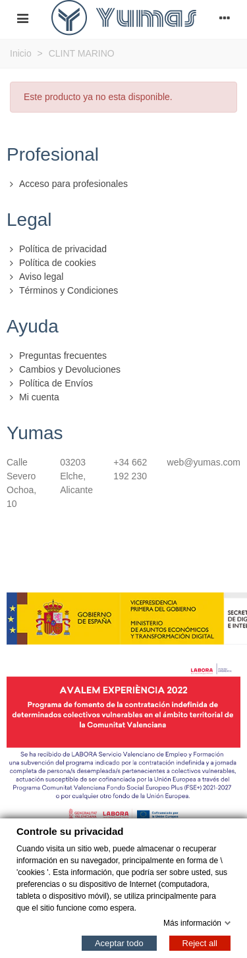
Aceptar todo (119, 942)
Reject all (199, 942)
